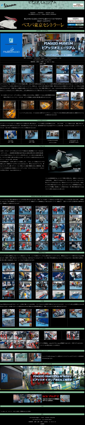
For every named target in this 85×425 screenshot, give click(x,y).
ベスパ (50, 343)
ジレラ (59, 343)
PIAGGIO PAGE (50, 12)
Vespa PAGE (40, 12)
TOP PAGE (32, 12)
